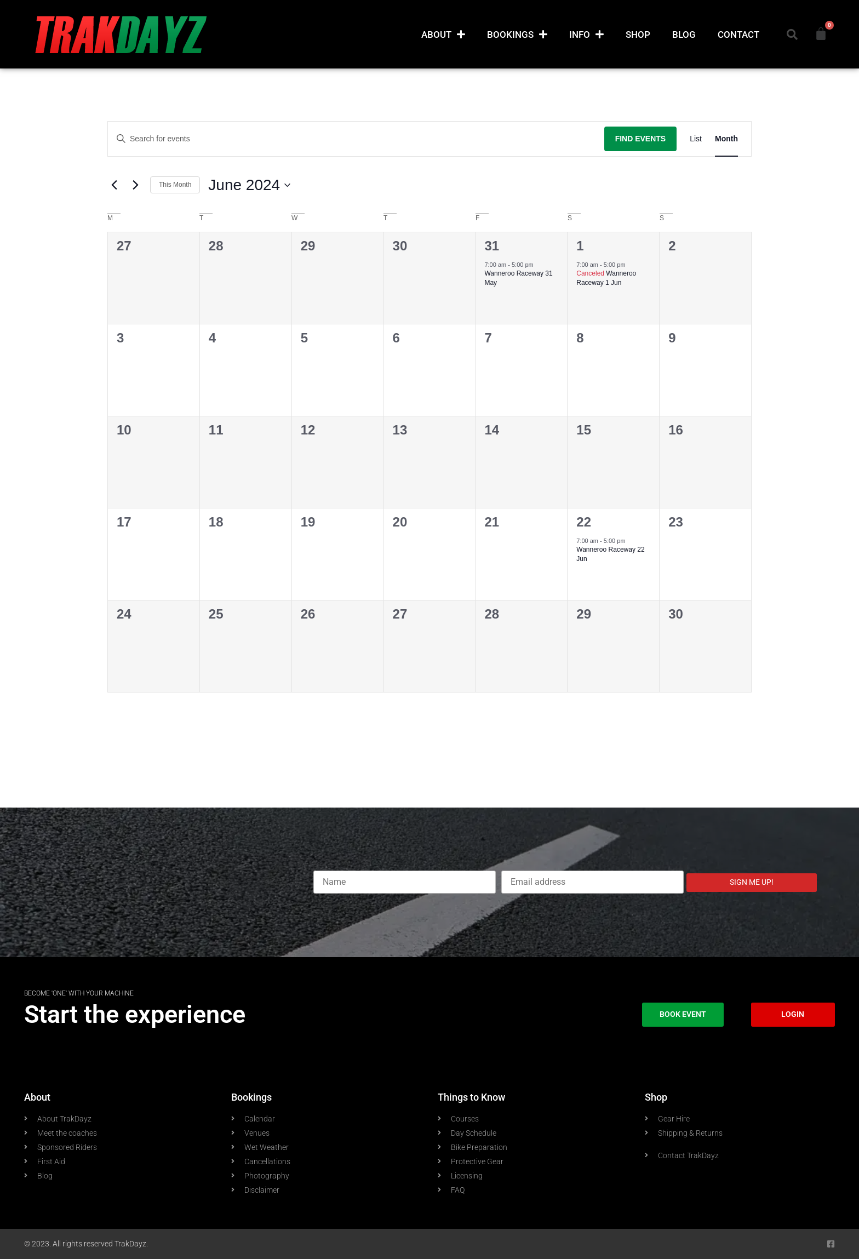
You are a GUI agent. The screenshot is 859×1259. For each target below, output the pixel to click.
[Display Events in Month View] (726, 139)
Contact (738, 34)
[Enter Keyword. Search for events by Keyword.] (356, 139)
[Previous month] (114, 185)
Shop (638, 34)
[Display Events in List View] (696, 139)
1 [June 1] (579, 245)
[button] (792, 34)
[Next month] (135, 185)
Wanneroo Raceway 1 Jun (606, 278)
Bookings (517, 34)
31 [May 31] (491, 245)
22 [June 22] (583, 521)
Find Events (640, 138)
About (443, 34)
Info (586, 34)
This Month (175, 184)
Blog (684, 34)
